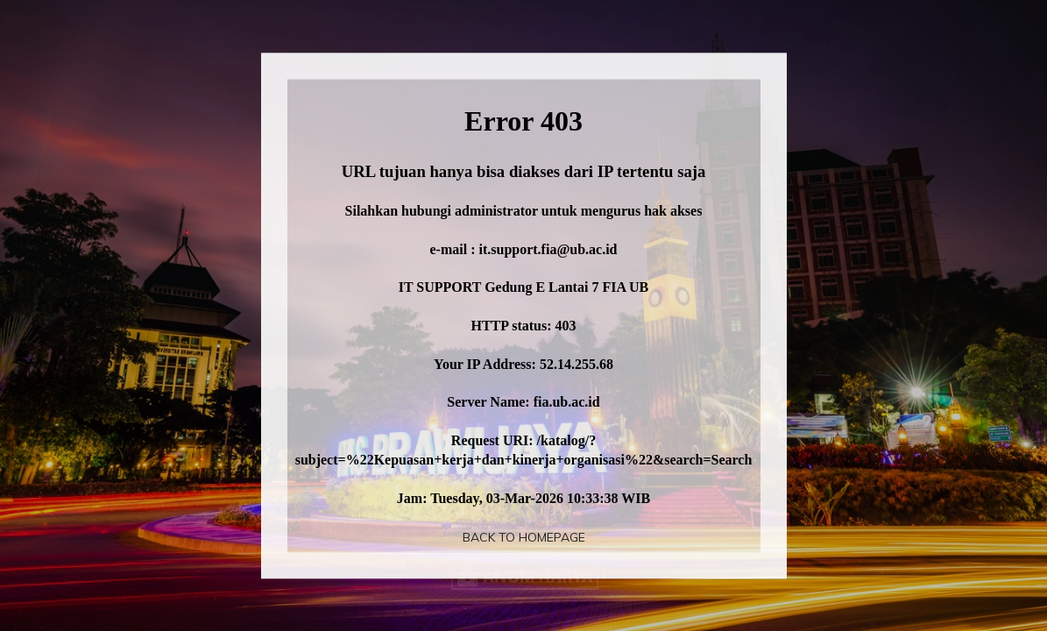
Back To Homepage (524, 537)
